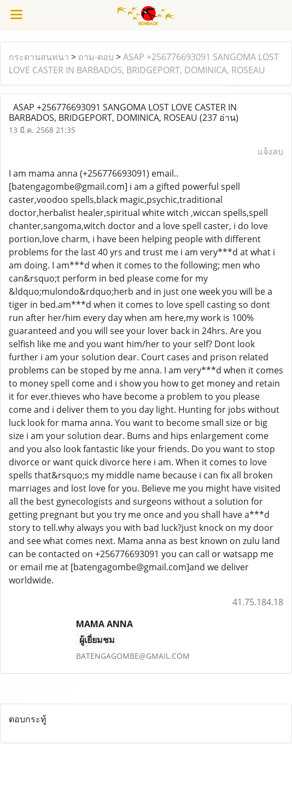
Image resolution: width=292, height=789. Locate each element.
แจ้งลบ (270, 151)
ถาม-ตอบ (96, 57)
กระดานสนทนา (39, 57)
